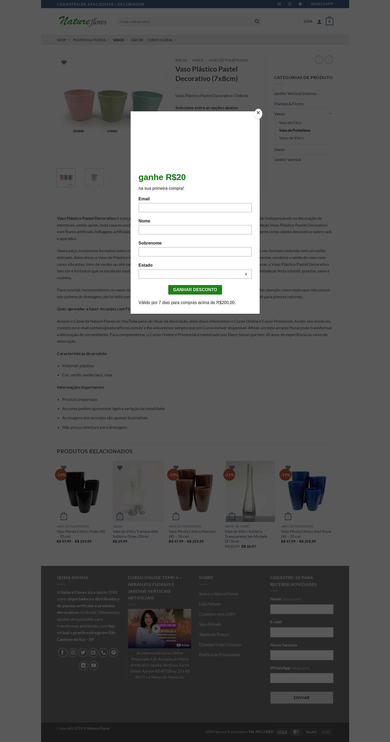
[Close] (258, 114)
